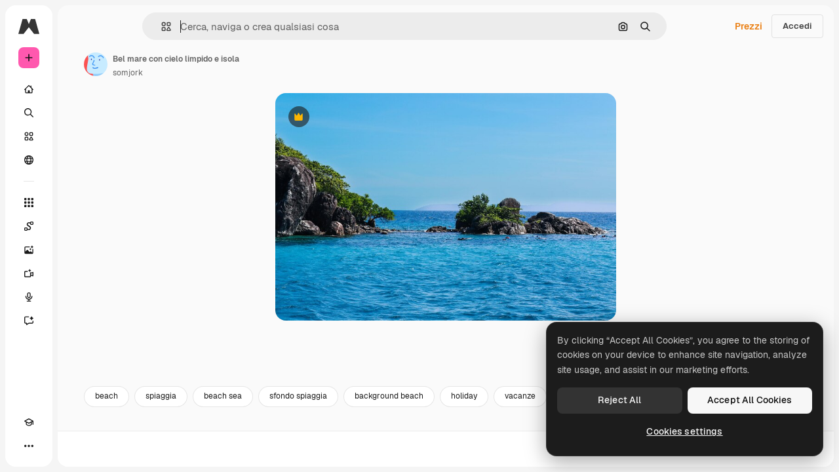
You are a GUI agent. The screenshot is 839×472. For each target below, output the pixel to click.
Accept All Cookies (749, 400)
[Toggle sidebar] (128, 26)
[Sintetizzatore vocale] (78, 296)
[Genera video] (78, 273)
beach (206, 431)
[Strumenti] (78, 202)
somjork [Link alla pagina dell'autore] (227, 73)
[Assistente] (78, 320)
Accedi (797, 25)
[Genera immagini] (78, 249)
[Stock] (78, 136)
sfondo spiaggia (398, 431)
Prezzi (748, 26)
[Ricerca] (78, 112)
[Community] (78, 159)
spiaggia (260, 431)
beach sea (322, 431)
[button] (211, 26)
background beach (488, 431)
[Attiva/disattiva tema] (52, 445)
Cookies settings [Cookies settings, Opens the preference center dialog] (684, 431)
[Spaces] (78, 226)
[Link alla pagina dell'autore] (195, 64)
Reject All (619, 400)
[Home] (78, 89)
